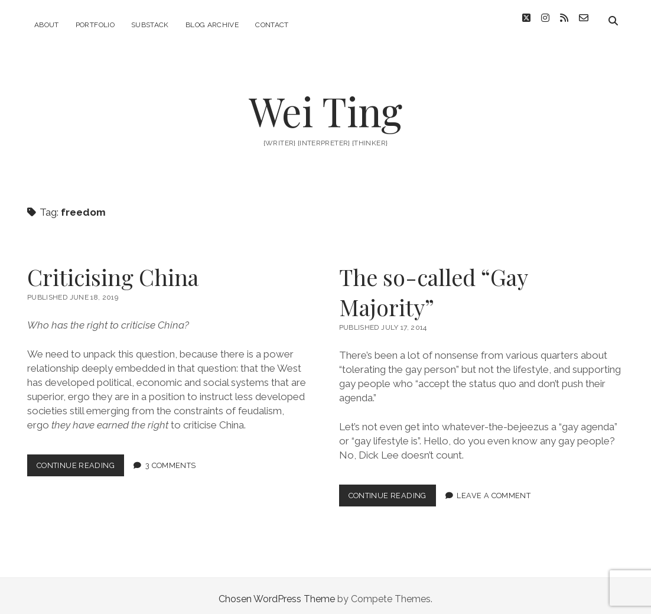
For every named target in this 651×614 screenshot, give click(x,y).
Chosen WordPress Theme (277, 592)
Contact (272, 25)
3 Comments (170, 458)
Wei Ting (325, 104)
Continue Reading (80, 461)
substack (150, 25)
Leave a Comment (493, 489)
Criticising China (112, 270)
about (46, 25)
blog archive (212, 25)
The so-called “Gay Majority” (433, 285)
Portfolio (95, 25)
